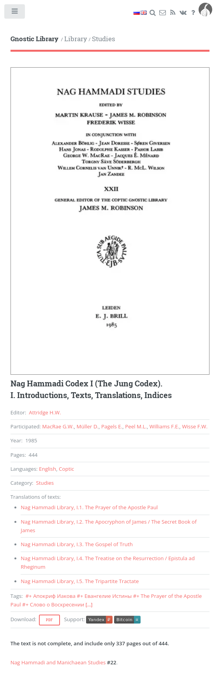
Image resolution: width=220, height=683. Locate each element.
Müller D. (88, 426)
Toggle (15, 13)
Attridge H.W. (45, 412)
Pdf (49, 620)
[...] (89, 604)
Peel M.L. (136, 426)
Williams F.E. (165, 426)
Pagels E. (111, 426)
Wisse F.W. (195, 426)
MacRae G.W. (58, 426)
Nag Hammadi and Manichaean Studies (58, 662)
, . (89, 507)
